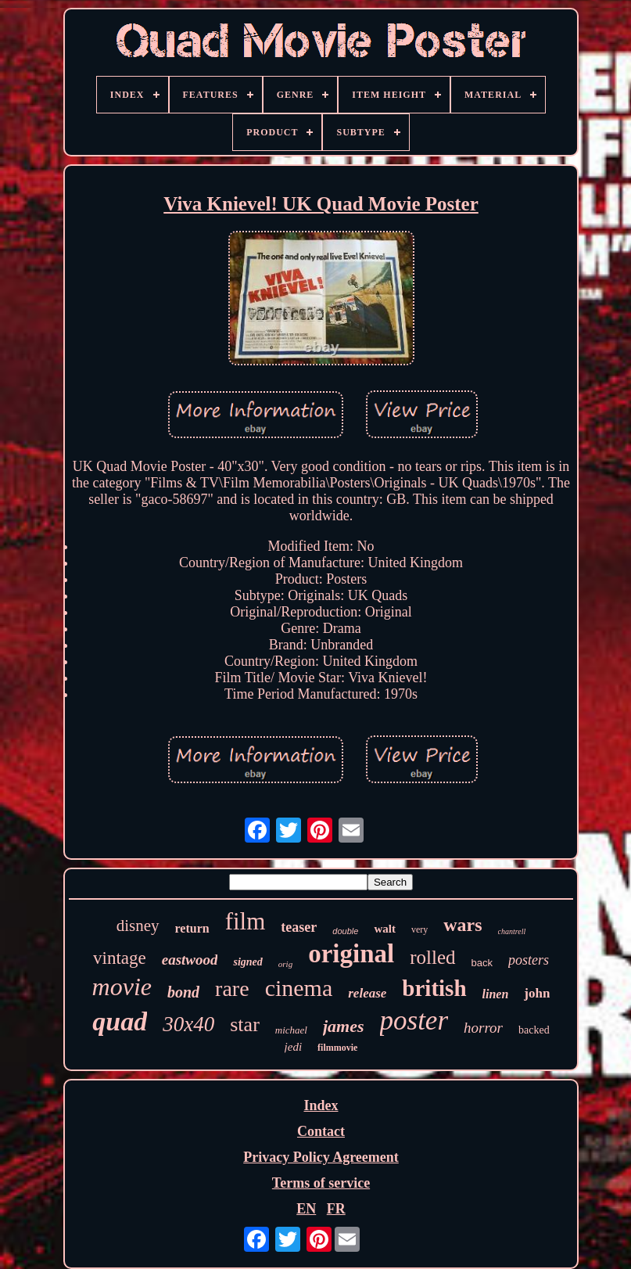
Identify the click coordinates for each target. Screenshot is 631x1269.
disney (138, 925)
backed (534, 1030)
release (367, 993)
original (351, 954)
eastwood (190, 959)
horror (483, 1027)
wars (462, 925)
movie (122, 986)
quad (119, 1021)
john (537, 993)
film (245, 921)
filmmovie (337, 1047)
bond (183, 992)
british (434, 988)
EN (306, 1209)
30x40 (188, 1024)
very (419, 929)
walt (385, 928)
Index (320, 1105)
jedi (294, 1047)
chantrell (512, 931)
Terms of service (321, 1183)
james (343, 1026)
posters (528, 960)
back (482, 963)
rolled (432, 957)
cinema (299, 988)
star (245, 1024)
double (345, 931)
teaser (299, 927)
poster (414, 1020)
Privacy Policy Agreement (321, 1157)
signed (247, 962)
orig (285, 964)
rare (232, 988)
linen (495, 994)
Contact (321, 1131)
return (192, 928)
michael (291, 1030)
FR (336, 1209)
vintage (119, 958)
